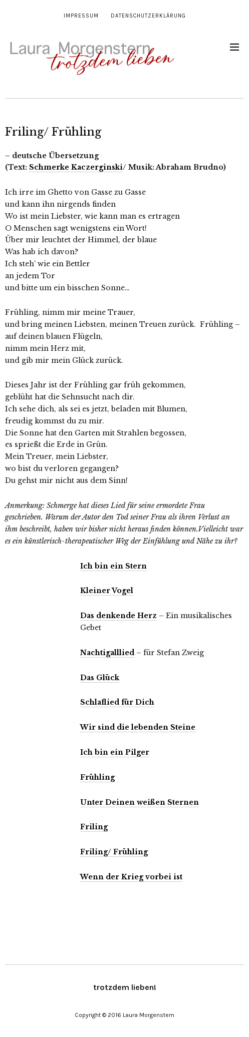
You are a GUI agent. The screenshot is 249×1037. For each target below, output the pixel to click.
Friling (94, 826)
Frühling (97, 777)
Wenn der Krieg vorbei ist (131, 876)
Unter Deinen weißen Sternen (139, 802)
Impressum (81, 16)
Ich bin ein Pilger (114, 752)
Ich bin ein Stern (113, 566)
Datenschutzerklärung (148, 16)
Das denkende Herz (118, 615)
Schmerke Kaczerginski (76, 167)
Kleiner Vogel (106, 590)
